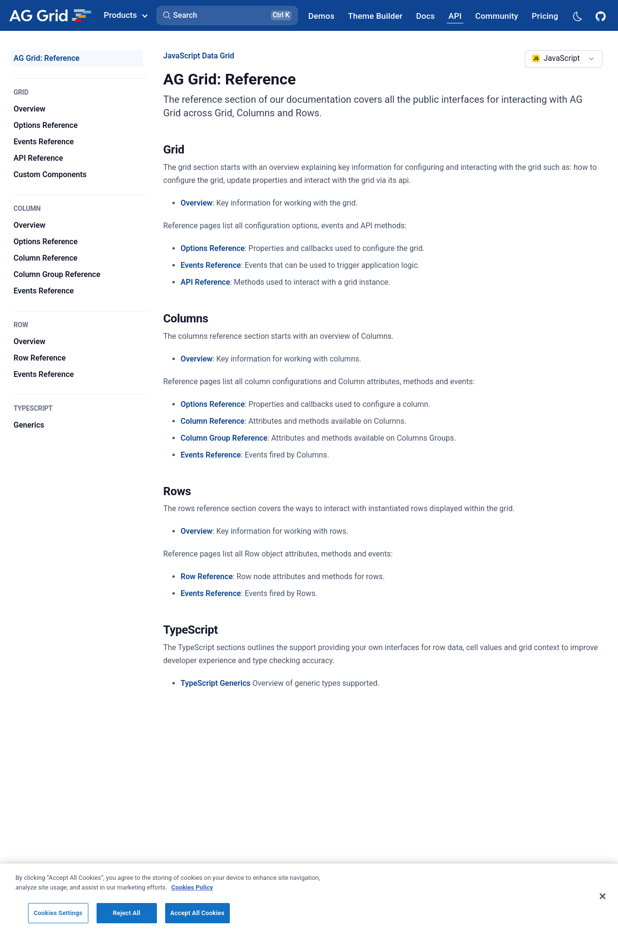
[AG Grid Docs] (425, 15)
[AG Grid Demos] (321, 15)
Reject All (126, 913)
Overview (196, 203)
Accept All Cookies (197, 913)
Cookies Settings (58, 913)
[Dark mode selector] (577, 15)
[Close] (602, 896)
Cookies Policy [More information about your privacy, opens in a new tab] (192, 887)
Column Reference (212, 421)
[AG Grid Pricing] (545, 15)
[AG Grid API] (455, 15)
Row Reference (207, 576)
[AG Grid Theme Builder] (375, 15)
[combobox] (564, 59)
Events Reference (211, 265)
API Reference (205, 282)
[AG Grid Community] (496, 15)
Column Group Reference (224, 438)
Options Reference (213, 248)
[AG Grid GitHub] (601, 15)
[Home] (50, 15)
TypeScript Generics (216, 683)
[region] (309, 897)
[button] (227, 15)
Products (125, 15)
